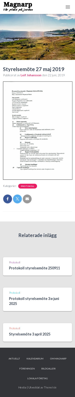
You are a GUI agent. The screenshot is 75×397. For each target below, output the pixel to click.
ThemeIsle (50, 387)
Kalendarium (35, 358)
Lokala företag (37, 378)
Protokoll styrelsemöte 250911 (34, 268)
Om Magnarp (58, 358)
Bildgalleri (48, 368)
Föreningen (27, 368)
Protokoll (27, 186)
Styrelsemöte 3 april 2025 (29, 334)
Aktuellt (14, 358)
